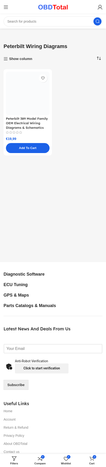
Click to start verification (41, 368)
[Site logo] (53, 7)
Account (10, 419)
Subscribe (16, 385)
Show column (20, 59)
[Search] (53, 21)
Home (8, 411)
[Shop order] (98, 58)
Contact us (11, 452)
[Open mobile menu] (6, 7)
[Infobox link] (29, 274)
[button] (28, 148)
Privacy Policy (14, 435)
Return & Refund (16, 427)
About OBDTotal (15, 444)
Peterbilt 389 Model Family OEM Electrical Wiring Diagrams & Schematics (27, 122)
